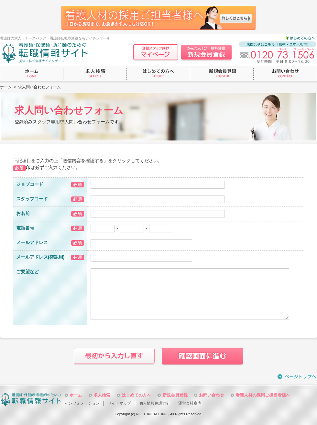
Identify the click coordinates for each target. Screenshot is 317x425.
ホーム (6, 87)
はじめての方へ (136, 395)
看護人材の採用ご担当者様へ (262, 395)
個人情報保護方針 (154, 403)
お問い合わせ (211, 395)
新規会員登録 (175, 395)
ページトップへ (297, 376)
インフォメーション (82, 403)
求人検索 (101, 395)
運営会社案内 (190, 403)
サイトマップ (119, 403)
